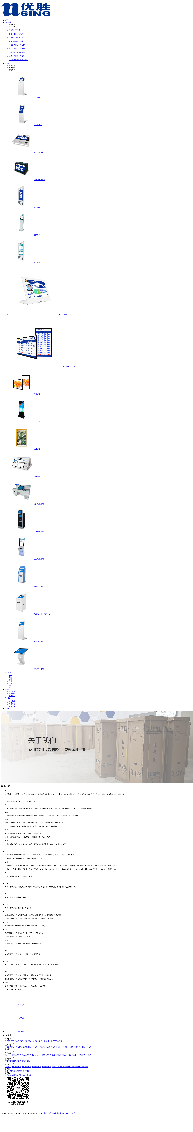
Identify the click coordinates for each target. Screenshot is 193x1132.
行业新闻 (12, 694)
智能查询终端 (73, 1067)
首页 (6, 20)
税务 (10, 683)
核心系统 (8, 22)
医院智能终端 (36, 1067)
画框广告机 (26, 1061)
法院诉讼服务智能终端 (60, 1067)
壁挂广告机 (9, 1061)
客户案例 (8, 673)
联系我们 (8, 708)
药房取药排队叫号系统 (29, 1047)
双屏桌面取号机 (37, 1055)
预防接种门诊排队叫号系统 (81, 1047)
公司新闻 (12, 691)
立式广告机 (17, 1061)
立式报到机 (56, 1055)
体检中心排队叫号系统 (64, 1047)
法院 (10, 679)
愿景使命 (12, 704)
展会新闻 (12, 696)
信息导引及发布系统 (40, 1041)
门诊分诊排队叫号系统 (13, 1047)
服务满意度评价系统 (55, 1041)
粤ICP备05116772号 (68, 1113)
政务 (10, 675)
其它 (10, 687)
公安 (10, 681)
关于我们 (8, 698)
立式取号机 (9, 1055)
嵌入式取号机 (26, 1055)
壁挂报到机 (64, 1055)
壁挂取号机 (47, 1055)
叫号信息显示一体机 (84, 1055)
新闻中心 (8, 689)
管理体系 (12, 706)
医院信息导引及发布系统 (46, 1047)
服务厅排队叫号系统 (25, 1041)
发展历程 (12, 702)
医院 (10, 677)
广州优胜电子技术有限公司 (51, 1113)
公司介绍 (12, 700)
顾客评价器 (72, 1055)
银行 (10, 685)
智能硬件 (8, 63)
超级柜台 (8, 1067)
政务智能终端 (16, 1067)
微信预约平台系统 (11, 1041)
